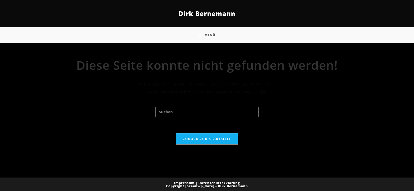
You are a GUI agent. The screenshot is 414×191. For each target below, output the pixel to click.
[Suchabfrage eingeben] (207, 112)
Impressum (184, 183)
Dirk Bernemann (207, 13)
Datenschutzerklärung (219, 183)
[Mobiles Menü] (207, 35)
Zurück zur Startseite (207, 138)
